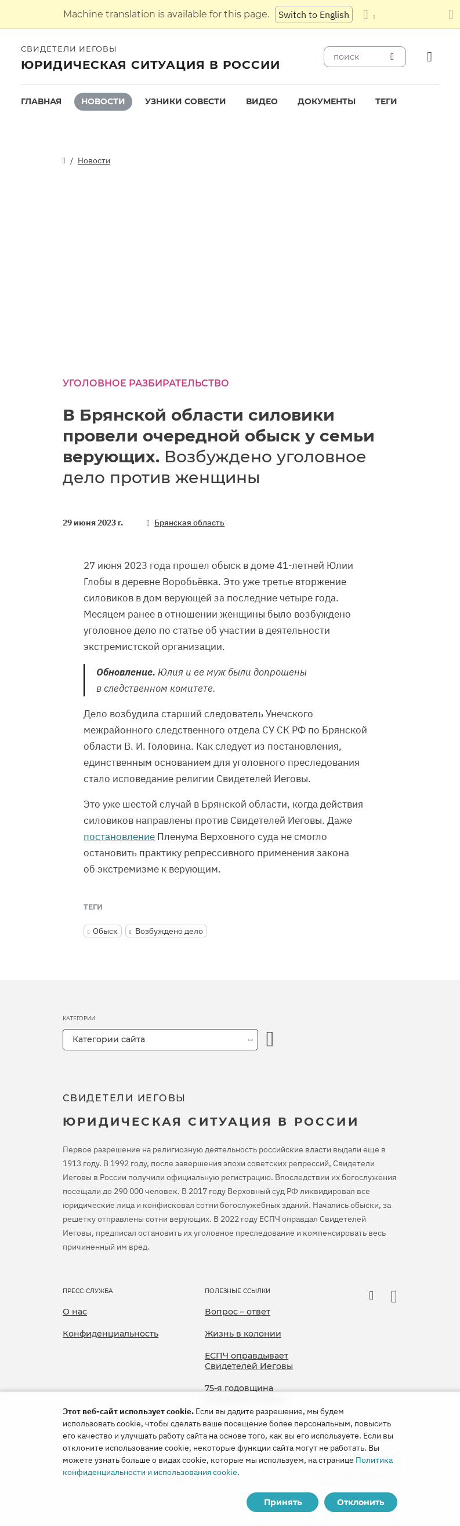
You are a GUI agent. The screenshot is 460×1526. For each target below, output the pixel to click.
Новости (103, 101)
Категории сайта (109, 1039)
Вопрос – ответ (237, 1311)
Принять (283, 1502)
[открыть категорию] (270, 1039)
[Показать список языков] (369, 14)
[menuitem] (41, 102)
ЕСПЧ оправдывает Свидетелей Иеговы (249, 1360)
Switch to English (313, 14)
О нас (75, 1311)
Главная (41, 101)
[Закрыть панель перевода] (451, 14)
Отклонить (360, 1502)
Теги (386, 101)
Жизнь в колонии (243, 1333)
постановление (119, 836)
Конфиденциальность (110, 1333)
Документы (327, 101)
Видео (262, 101)
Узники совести (185, 101)
